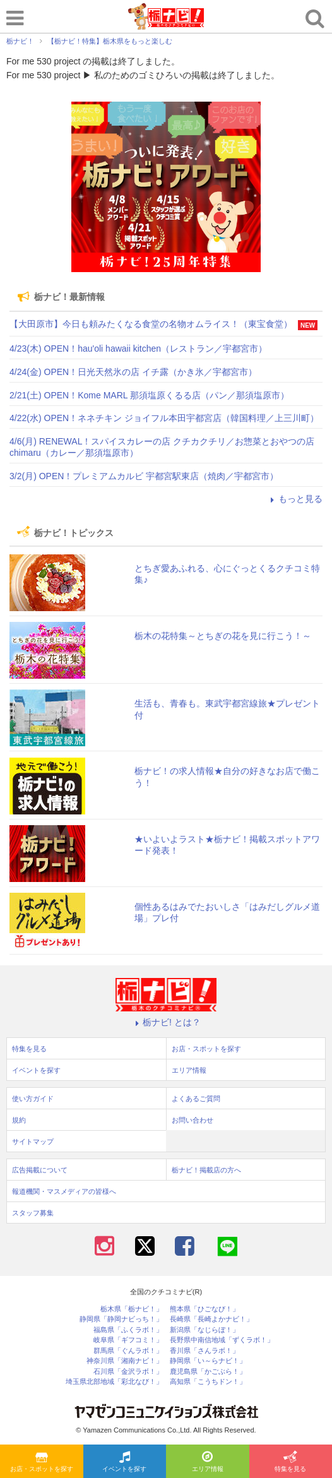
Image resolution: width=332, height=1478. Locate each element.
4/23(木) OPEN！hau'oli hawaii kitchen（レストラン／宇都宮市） (138, 348)
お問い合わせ (192, 1120)
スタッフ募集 (33, 1213)
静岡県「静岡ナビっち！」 (121, 1319)
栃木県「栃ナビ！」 (131, 1309)
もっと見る (295, 499)
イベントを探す (124, 1462)
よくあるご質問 (196, 1098)
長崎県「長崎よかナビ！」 (211, 1319)
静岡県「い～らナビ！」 (208, 1360)
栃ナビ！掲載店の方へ (206, 1170)
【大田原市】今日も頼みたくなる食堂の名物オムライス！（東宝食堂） (150, 324)
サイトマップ (33, 1141)
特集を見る (290, 1462)
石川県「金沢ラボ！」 (128, 1371)
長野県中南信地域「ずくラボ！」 (222, 1340)
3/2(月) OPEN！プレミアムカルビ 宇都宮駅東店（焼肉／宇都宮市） (143, 476)
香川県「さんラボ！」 (204, 1350)
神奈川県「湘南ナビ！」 (124, 1360)
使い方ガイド (33, 1098)
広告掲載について (40, 1170)
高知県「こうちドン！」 (208, 1381)
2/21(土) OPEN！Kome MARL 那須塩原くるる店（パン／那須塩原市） (149, 395)
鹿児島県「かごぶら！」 (208, 1371)
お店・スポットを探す (41, 1462)
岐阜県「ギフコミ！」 (128, 1340)
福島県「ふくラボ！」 (128, 1329)
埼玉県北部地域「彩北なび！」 (114, 1381)
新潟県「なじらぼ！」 (204, 1329)
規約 (19, 1120)
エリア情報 (207, 1462)
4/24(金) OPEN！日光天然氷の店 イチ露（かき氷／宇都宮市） (133, 372)
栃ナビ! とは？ (166, 1022)
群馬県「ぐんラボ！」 (128, 1350)
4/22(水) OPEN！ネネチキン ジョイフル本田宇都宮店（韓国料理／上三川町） (164, 418)
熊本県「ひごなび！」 (204, 1309)
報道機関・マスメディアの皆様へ (64, 1191)
